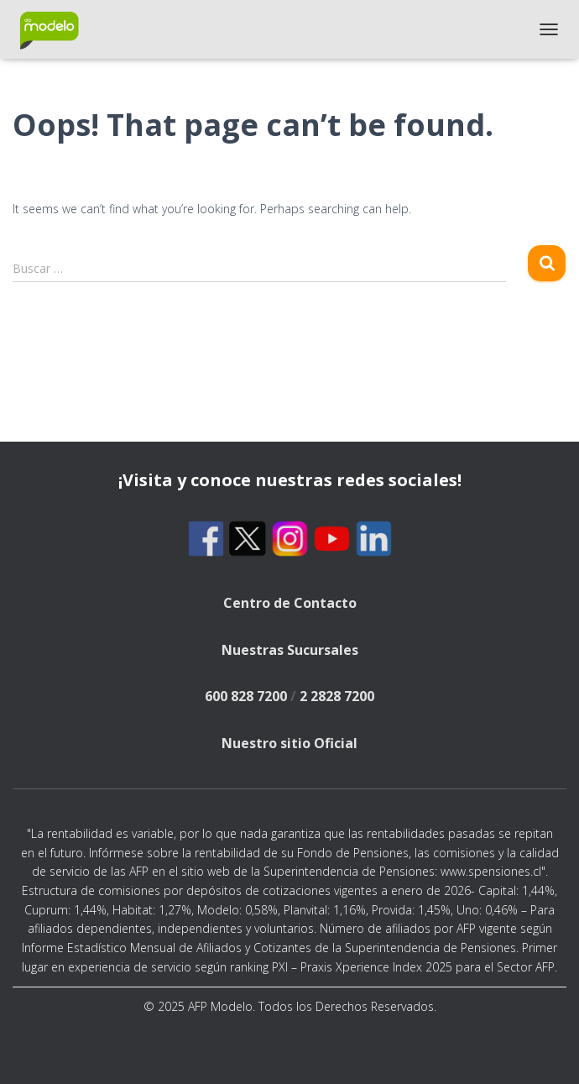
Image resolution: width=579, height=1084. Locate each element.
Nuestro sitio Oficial (289, 743)
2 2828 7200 (337, 696)
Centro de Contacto (290, 603)
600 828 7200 (246, 696)
